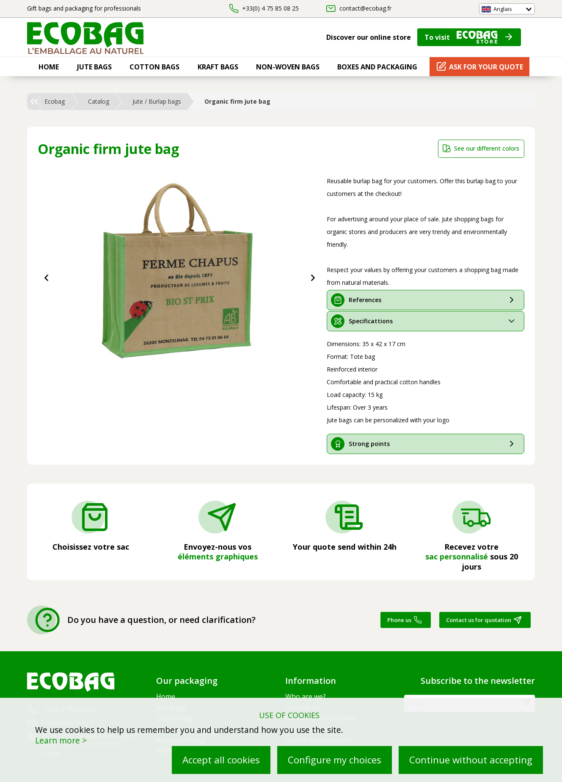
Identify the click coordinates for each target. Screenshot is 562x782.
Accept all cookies (221, 759)
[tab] (426, 300)
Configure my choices (334, 759)
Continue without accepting (470, 759)
